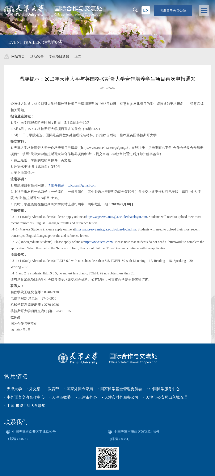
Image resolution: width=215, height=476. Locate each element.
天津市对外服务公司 (121, 397)
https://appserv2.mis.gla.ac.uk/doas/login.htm (116, 217)
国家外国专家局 (80, 389)
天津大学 (14, 389)
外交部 (35, 389)
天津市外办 (87, 397)
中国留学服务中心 (164, 389)
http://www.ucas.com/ (98, 242)
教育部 (53, 389)
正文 (78, 56)
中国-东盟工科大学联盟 (26, 406)
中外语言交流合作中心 (26, 397)
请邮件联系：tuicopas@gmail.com (71, 185)
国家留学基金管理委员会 (121, 389)
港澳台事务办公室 (173, 10)
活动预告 (37, 56)
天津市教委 (61, 397)
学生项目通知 (59, 56)
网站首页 (18, 56)
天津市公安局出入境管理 (166, 397)
